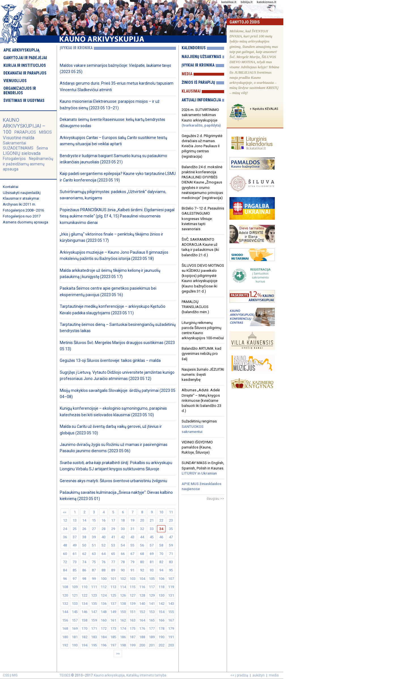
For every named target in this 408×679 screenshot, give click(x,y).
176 (142, 628)
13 (74, 520)
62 (84, 554)
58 (161, 545)
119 (171, 587)
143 (171, 603)
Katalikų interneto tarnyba (146, 675)
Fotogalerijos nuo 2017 (22, 216)
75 (94, 562)
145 (75, 612)
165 (152, 620)
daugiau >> (215, 499)
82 (161, 562)
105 (152, 578)
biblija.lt (246, 2)
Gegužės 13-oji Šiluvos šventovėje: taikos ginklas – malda (110, 360)
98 (84, 578)
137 (113, 603)
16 (103, 520)
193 (75, 645)
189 (152, 637)
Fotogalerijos (14, 158)
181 (75, 637)
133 (75, 603)
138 (123, 603)
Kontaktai (10, 187)
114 (123, 587)
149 (113, 612)
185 (113, 637)
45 (152, 537)
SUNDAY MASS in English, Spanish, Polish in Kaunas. (203, 468)
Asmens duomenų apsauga (25, 222)
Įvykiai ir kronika (198, 65)
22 (161, 520)
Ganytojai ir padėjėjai (25, 57)
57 (152, 545)
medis (274, 675)
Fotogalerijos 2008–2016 (23, 210)
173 (113, 628)
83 (171, 562)
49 (74, 545)
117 (152, 587)
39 (94, 537)
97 (74, 578)
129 (152, 595)
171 (94, 628)
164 (142, 620)
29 (113, 529)
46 (161, 537)
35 (171, 529)
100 (104, 578)
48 (65, 545)
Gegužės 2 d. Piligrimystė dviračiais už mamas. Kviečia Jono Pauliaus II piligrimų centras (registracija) (202, 146)
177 (152, 628)
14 (84, 520)
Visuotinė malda (18, 137)
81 (152, 562)
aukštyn (258, 675)
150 (123, 612)
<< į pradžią (239, 675)
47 (171, 537)
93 (152, 570)
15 (94, 520)
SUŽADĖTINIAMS (18, 148)
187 (132, 637)
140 (142, 603)
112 (104, 587)
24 (65, 529)
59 (171, 545)
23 (171, 520)
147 (94, 612)
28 (103, 529)
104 (142, 578)
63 (94, 554)
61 (74, 554)
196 (104, 645)
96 (65, 578)
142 (161, 603)
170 (84, 628)
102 (123, 578)
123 (94, 595)
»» (118, 653)
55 (132, 545)
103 (132, 578)
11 (171, 512)
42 (123, 537)
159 (94, 620)
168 (65, 628)
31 (132, 529)
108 (65, 587)
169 (75, 628)
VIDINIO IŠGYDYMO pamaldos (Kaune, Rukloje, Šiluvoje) (197, 447)
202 (161, 645)
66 (123, 554)
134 (84, 603)
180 (65, 637)
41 (113, 537)
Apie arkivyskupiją (21, 50)
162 (123, 620)
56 (142, 545)
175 (132, 628)
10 (161, 512)
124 (104, 595)
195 (94, 645)
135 (94, 603)
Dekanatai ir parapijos (24, 73)
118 (161, 587)
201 (152, 645)
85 (74, 570)
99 (94, 578)
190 (161, 637)
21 (152, 520)
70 (161, 554)
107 (171, 578)
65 (113, 554)
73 (74, 562)
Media (187, 74)
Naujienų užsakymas (201, 56)
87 (94, 570)
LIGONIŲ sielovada (22, 153)
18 (123, 520)
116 (142, 587)
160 (104, 620)
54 (123, 545)
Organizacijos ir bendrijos (19, 90)
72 (65, 562)
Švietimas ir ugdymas (23, 100)
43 (132, 537)
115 (132, 587)
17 (113, 520)
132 (65, 603)
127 (132, 595)
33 (152, 529)
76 (103, 562)
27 (94, 529)
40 (103, 537)
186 (123, 637)
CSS (6, 675)
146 (84, 612)
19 (132, 520)
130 (161, 595)
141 (152, 603)
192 (65, 645)
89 (113, 570)
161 (113, 620)
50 (84, 545)
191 (171, 637)
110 (84, 587)
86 (84, 570)
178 (161, 628)
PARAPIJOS (25, 132)
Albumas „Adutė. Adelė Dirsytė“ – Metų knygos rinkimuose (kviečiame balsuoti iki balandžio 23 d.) (201, 400)
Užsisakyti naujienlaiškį (22, 193)
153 (152, 612)
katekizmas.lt (266, 2)
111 (94, 587)
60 (65, 554)
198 (123, 645)
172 (104, 628)
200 (142, 645)
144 (65, 612)
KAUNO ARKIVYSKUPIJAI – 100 (24, 126)
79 (132, 562)
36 (65, 537)
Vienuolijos (15, 80)
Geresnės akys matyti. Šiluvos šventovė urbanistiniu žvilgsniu (113, 481)
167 (171, 620)
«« (65, 512)
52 (103, 545)
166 (161, 620)
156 (65, 620)
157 (75, 620)
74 (84, 562)
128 (142, 595)
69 (152, 554)
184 (104, 637)
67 (132, 554)
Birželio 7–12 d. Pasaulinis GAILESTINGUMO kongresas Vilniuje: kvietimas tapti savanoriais (203, 218)
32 (142, 529)
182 (84, 637)
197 (113, 645)
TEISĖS (65, 675)
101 (113, 578)
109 (75, 587)
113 (113, 587)
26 (84, 529)
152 (142, 612)
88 (103, 570)
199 (132, 645)
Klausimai (191, 91)
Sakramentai (14, 143)
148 (104, 612)
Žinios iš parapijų (198, 82)
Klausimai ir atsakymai (21, 198)
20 (142, 520)
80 (142, 562)
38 (84, 537)
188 (142, 637)
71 (171, 554)
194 (84, 645)
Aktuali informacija (201, 100)
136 (104, 603)
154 (161, 612)
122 (84, 595)
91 (132, 570)
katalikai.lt (228, 2)
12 (65, 520)
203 (171, 645)
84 (65, 570)
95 (171, 570)
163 (132, 620)
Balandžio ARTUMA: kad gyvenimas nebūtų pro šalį (201, 353)
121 (75, 595)
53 (113, 545)
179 (171, 628)
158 (84, 620)
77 (113, 562)
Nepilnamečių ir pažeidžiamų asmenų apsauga (28, 163)
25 (74, 529)
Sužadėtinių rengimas (199, 426)
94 (161, 570)
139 (132, 603)
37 (74, 537)
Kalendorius (194, 48)
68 (142, 554)
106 (161, 578)
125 (113, 595)
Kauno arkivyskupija (109, 675)
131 (171, 595)
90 (123, 570)
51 (94, 545)
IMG (15, 675)
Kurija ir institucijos (24, 65)
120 (65, 595)
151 (132, 612)
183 (94, 637)
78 (123, 562)
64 (103, 554)
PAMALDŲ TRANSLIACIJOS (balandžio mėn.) (195, 307)
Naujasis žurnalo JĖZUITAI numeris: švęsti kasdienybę (203, 374)
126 (123, 595)
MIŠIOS (45, 132)
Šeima (42, 148)
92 (142, 570)
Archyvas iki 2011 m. (19, 204)
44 (142, 537)
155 (171, 612)
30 (123, 529)
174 (123, 628)
